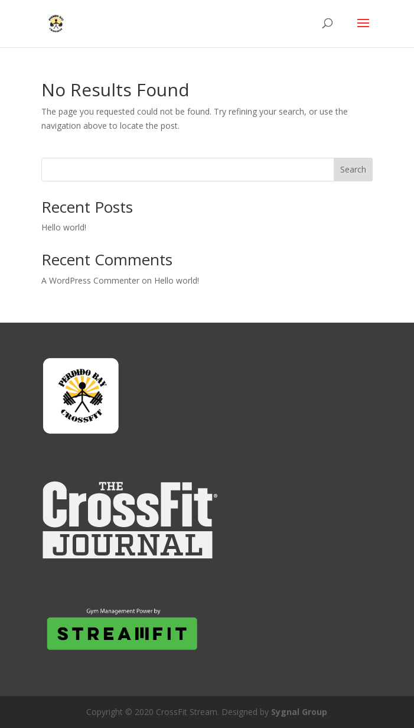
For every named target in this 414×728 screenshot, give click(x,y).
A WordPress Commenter (90, 280)
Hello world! (63, 227)
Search (353, 169)
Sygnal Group (299, 711)
